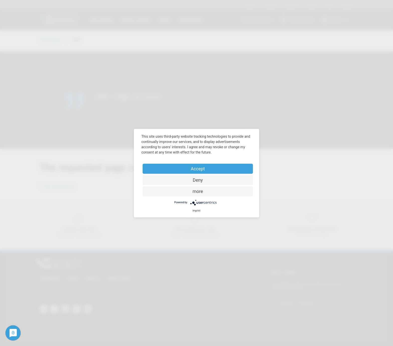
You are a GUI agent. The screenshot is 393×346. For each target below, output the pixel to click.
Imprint (196, 210)
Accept (198, 168)
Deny (198, 179)
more (197, 191)
